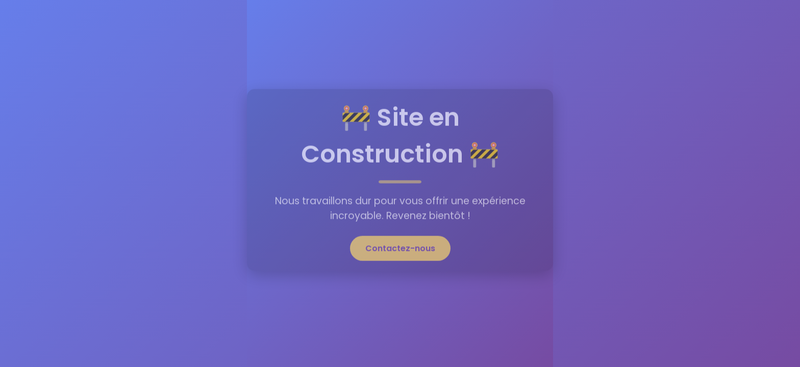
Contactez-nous (400, 247)
